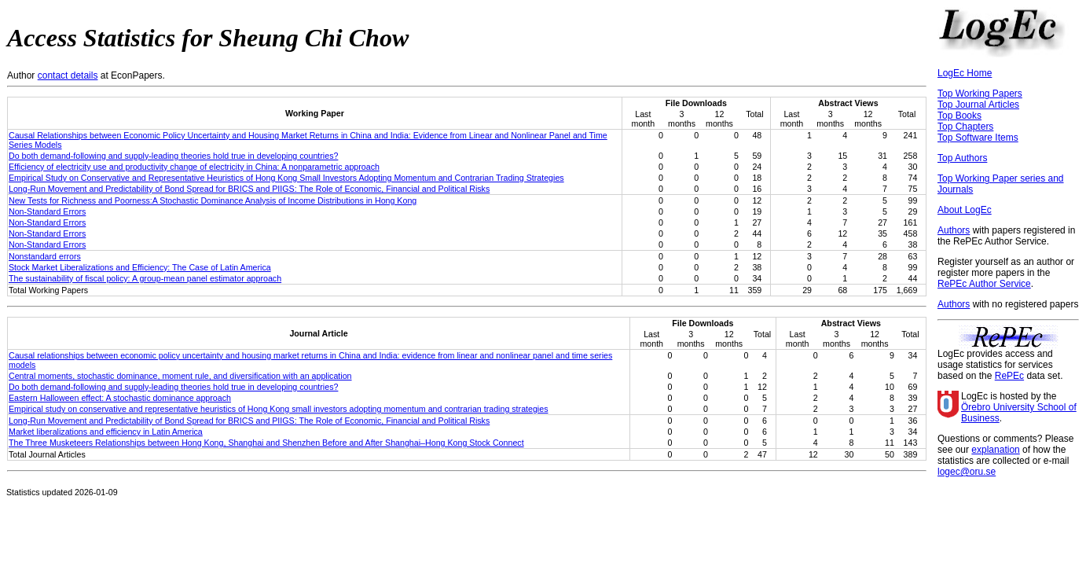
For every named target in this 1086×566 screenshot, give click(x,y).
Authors (953, 230)
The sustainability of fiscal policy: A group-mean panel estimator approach (145, 278)
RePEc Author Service (984, 283)
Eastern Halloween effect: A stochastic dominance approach (120, 397)
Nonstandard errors (45, 256)
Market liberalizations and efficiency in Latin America (106, 431)
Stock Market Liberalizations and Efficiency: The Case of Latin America (140, 267)
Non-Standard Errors (47, 211)
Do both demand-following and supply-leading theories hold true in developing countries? (173, 155)
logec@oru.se (966, 471)
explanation (995, 449)
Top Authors (962, 158)
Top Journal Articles (978, 104)
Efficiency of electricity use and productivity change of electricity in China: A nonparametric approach (194, 166)
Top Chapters (965, 126)
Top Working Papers (979, 93)
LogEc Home (964, 73)
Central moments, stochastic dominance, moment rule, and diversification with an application (180, 375)
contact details (68, 75)
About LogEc (964, 209)
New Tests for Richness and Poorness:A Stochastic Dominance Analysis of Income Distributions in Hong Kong (212, 200)
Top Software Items (977, 137)
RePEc (1009, 375)
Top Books (959, 115)
